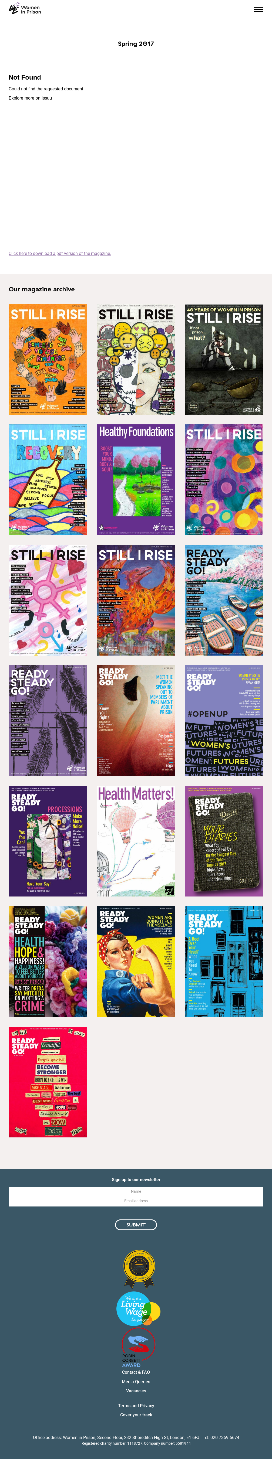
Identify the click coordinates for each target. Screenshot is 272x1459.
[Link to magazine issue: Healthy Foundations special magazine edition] (136, 479)
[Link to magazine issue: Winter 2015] (48, 1082)
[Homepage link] (25, 8)
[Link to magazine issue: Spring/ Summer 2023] (48, 479)
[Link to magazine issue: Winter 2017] (223, 841)
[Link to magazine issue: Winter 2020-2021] (223, 600)
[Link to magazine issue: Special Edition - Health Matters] (136, 841)
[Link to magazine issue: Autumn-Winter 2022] (48, 600)
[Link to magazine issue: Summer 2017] (48, 961)
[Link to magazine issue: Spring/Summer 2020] (48, 720)
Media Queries (136, 1381)
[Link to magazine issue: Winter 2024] (223, 359)
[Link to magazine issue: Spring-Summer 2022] (223, 479)
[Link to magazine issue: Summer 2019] (223, 720)
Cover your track (136, 1415)
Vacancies (136, 1391)
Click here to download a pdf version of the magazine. (60, 253)
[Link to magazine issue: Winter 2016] (136, 961)
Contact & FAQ (136, 1372)
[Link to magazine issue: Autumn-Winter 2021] (136, 600)
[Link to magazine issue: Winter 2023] (48, 359)
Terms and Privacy (136, 1405)
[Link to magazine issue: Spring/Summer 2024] (136, 359)
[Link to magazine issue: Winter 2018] (48, 841)
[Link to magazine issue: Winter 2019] (136, 720)
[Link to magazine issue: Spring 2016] (223, 961)
